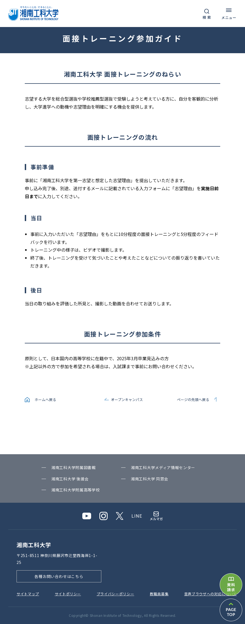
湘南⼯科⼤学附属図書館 (73, 467)
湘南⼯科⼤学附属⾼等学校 (75, 490)
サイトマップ (28, 593)
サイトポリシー (68, 593)
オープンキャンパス (127, 399)
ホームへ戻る (45, 399)
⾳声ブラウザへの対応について (210, 593)
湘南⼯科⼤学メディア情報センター (163, 467)
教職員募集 (159, 593)
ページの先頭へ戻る (193, 399)
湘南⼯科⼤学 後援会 (70, 479)
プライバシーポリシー (115, 593)
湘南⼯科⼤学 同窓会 (149, 479)
